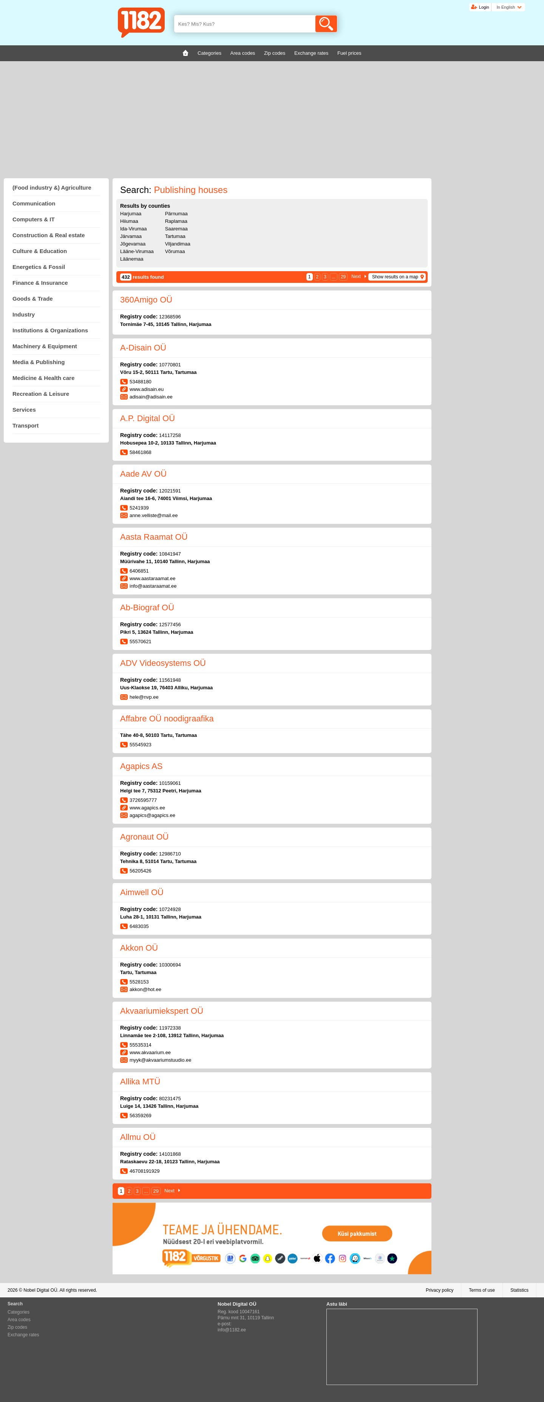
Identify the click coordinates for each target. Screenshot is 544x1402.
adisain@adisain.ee (151, 397)
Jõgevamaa (132, 244)
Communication (33, 203)
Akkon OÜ (139, 948)
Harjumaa (130, 213)
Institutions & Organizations (50, 330)
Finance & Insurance (40, 282)
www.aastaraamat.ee (152, 578)
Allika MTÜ (140, 1081)
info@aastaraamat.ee (153, 586)
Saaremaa (176, 229)
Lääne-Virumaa (137, 251)
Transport (25, 425)
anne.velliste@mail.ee (154, 515)
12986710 (170, 854)
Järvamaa (131, 236)
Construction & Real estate (48, 235)
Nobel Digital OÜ (40, 1290)
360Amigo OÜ (146, 299)
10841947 (170, 554)
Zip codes (17, 1327)
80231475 (170, 1098)
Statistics (519, 1290)
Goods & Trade (32, 298)
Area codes (19, 1319)
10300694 (170, 965)
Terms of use (482, 1290)
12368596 (170, 317)
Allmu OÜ (138, 1137)
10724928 (170, 909)
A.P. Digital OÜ (147, 418)
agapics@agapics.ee (152, 815)
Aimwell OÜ (142, 892)
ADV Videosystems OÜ (163, 663)
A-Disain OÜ (143, 347)
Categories (18, 1312)
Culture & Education (39, 251)
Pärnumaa (176, 213)
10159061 (170, 783)
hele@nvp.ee (144, 697)
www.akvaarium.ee (150, 1052)
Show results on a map (395, 276)
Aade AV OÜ (143, 474)
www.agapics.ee (147, 808)
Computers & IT (33, 219)
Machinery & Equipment (44, 346)
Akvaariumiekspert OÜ (161, 1011)
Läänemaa (131, 259)
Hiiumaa (129, 221)
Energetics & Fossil (38, 267)
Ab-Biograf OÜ (147, 607)
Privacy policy (439, 1290)
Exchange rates (23, 1334)
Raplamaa (176, 221)
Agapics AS (141, 766)
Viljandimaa (177, 244)
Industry (23, 314)
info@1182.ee (232, 1330)
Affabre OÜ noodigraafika (167, 718)
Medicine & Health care (43, 378)
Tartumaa (175, 236)
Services (24, 409)
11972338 (170, 1028)
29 (343, 276)
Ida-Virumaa (133, 229)
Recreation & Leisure (40, 394)
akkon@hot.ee (145, 989)
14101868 (170, 1154)
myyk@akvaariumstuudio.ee (160, 1060)
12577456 (170, 624)
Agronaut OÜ (144, 837)
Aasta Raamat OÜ (154, 537)
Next (356, 276)
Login (484, 7)
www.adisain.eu (147, 389)
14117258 (170, 435)
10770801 (170, 364)
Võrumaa (175, 251)
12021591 (170, 491)
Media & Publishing (38, 362)
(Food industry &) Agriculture (51, 187)
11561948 (170, 680)
